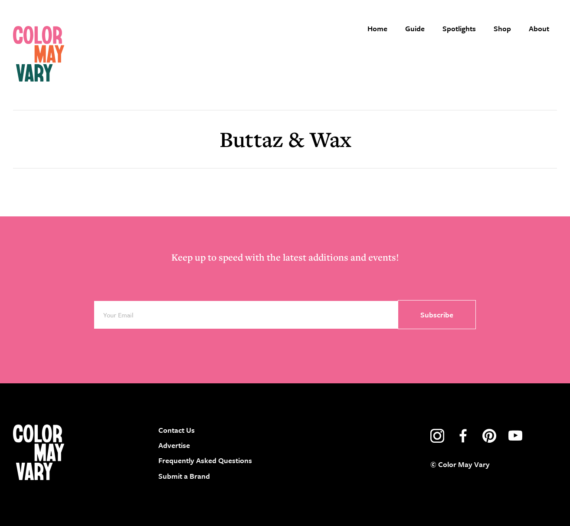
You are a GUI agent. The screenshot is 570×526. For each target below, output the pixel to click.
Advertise (174, 445)
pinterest (489, 436)
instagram (437, 436)
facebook (463, 436)
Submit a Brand (184, 475)
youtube (515, 436)
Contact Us (176, 430)
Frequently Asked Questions (205, 460)
